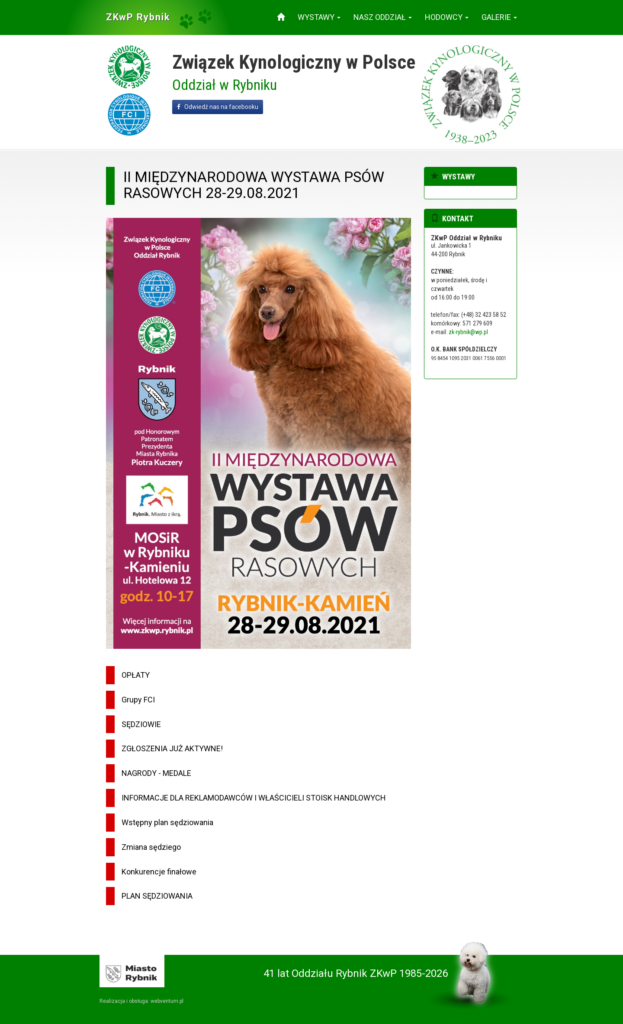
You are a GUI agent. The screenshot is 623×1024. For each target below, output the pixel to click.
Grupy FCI (138, 699)
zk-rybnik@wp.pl (468, 332)
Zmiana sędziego (151, 847)
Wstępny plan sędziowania (167, 822)
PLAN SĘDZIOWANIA (157, 895)
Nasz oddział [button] (382, 17)
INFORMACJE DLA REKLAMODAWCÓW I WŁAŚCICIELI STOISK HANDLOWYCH (254, 797)
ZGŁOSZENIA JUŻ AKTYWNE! (172, 748)
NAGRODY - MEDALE (156, 773)
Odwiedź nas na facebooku (217, 106)
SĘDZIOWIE (141, 724)
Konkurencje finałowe (159, 871)
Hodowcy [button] (447, 17)
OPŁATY (136, 674)
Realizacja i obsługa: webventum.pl (141, 1001)
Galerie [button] (499, 17)
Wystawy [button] (319, 17)
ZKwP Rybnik (138, 17)
